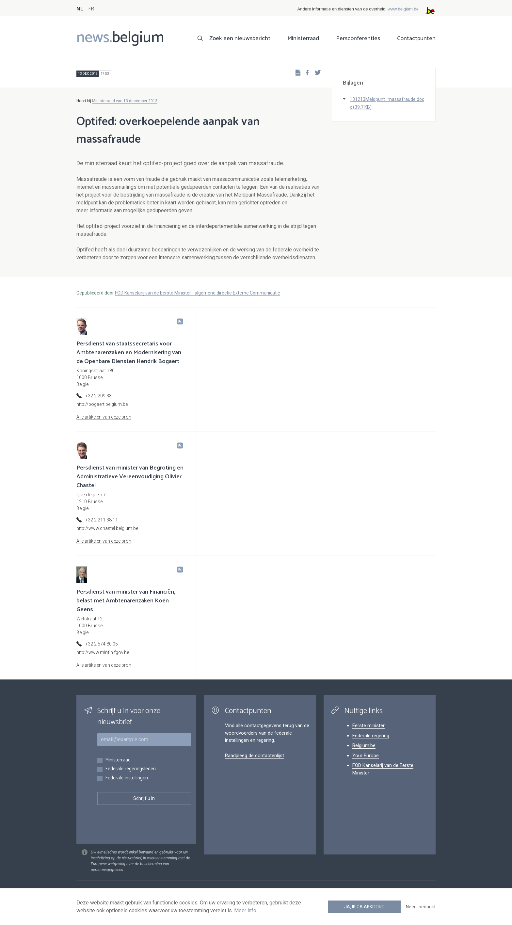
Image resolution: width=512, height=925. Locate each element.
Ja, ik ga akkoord (364, 906)
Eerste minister (368, 725)
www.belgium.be (403, 9)
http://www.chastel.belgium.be (107, 528)
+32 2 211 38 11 (101, 519)
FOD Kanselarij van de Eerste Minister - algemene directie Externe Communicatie (197, 292)
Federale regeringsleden (130, 769)
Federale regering (370, 736)
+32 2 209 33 (98, 395)
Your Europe (365, 755)
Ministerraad (303, 38)
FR (91, 9)
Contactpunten (416, 38)
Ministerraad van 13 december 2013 (124, 101)
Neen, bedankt (421, 906)
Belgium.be (364, 745)
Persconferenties (358, 38)
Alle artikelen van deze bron (103, 417)
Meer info (245, 910)
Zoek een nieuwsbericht (239, 38)
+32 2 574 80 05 (101, 643)
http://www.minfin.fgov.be (102, 652)
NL (79, 9)
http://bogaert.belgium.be (102, 404)
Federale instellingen (126, 778)
